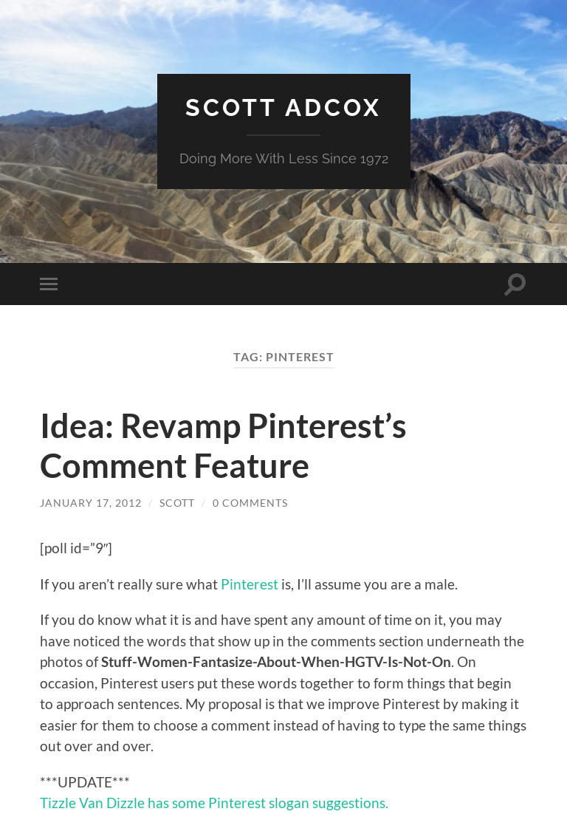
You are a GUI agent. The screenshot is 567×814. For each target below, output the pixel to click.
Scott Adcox (283, 107)
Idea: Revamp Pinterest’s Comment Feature (223, 445)
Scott (177, 502)
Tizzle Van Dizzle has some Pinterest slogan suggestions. (214, 802)
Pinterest (249, 583)
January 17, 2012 (91, 502)
